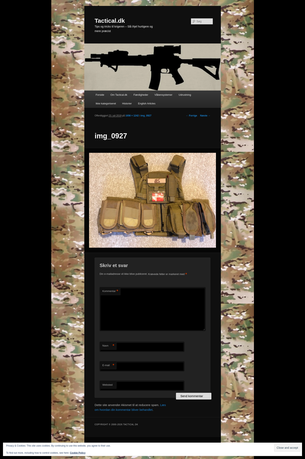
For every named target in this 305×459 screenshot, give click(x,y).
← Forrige (191, 115)
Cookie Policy (78, 452)
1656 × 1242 (132, 115)
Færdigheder (141, 94)
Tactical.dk (110, 20)
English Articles (146, 103)
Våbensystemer (163, 94)
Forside (100, 94)
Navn (108, 346)
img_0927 (146, 115)
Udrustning (185, 94)
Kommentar (110, 291)
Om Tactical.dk (118, 94)
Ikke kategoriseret (106, 103)
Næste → (205, 115)
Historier (127, 103)
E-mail (108, 365)
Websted (107, 384)
